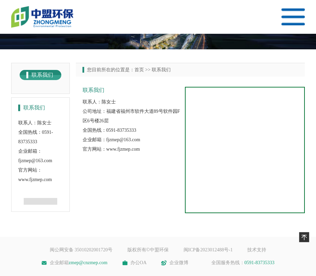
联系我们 (161, 69)
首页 (139, 69)
